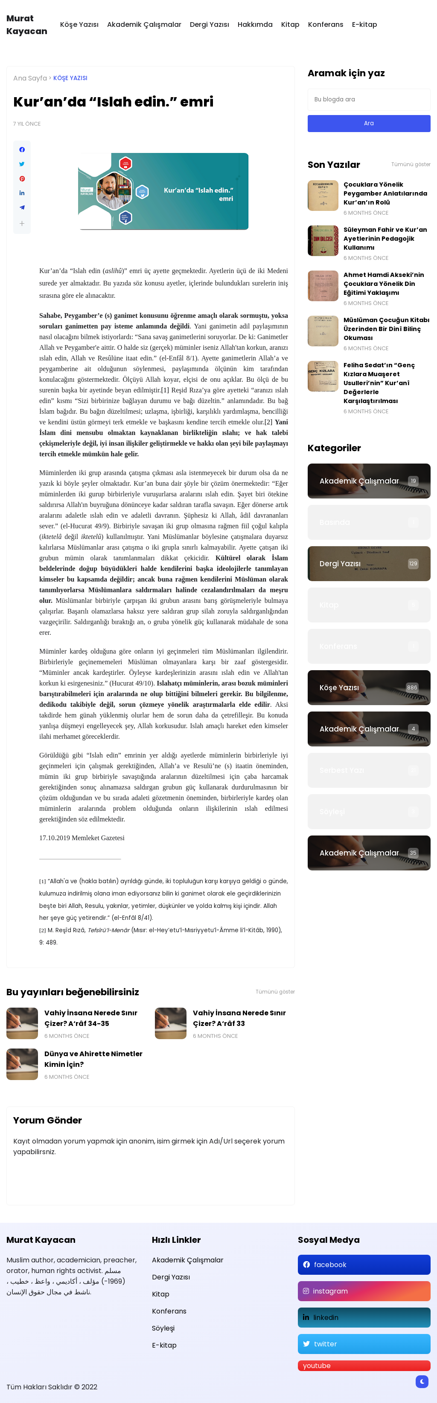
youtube (317, 1366)
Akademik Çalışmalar (144, 24)
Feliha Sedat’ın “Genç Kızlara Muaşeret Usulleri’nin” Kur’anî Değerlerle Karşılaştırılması (379, 383)
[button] (22, 223)
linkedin (325, 1317)
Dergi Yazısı (209, 24)
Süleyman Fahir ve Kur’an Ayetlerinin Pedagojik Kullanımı (385, 238)
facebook (330, 1265)
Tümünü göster (275, 991)
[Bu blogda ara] (369, 100)
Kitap (290, 24)
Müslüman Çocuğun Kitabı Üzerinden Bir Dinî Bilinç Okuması (387, 329)
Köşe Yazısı (79, 24)
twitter (325, 1344)
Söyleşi (332, 812)
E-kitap (364, 24)
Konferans (326, 24)
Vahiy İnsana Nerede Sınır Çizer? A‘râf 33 (239, 1018)
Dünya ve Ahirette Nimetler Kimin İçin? (93, 1059)
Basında (335, 522)
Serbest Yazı (342, 770)
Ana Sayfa (30, 78)
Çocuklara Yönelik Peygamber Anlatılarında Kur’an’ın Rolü (385, 193)
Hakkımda (255, 24)
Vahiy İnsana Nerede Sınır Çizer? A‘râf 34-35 (90, 1018)
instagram (330, 1291)
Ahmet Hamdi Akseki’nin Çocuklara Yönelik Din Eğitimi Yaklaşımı (384, 284)
